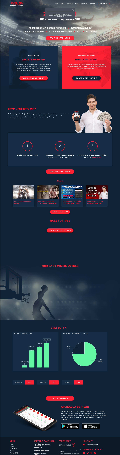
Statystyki (70, 3)
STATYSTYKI (59, 327)
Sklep (62, 3)
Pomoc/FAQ (84, 3)
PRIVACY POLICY (52, 15)
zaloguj (103, 3)
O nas (56, 3)
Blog (76, 3)
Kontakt (92, 3)
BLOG (12, 452)
